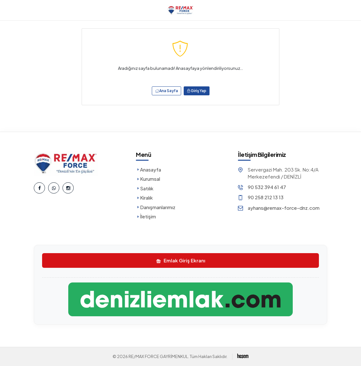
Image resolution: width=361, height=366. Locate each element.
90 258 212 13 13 (266, 197)
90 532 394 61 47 (267, 187)
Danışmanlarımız (155, 207)
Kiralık (144, 197)
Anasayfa (148, 169)
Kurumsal (148, 179)
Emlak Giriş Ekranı (180, 260)
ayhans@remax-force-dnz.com (284, 208)
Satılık (144, 188)
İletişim (146, 216)
